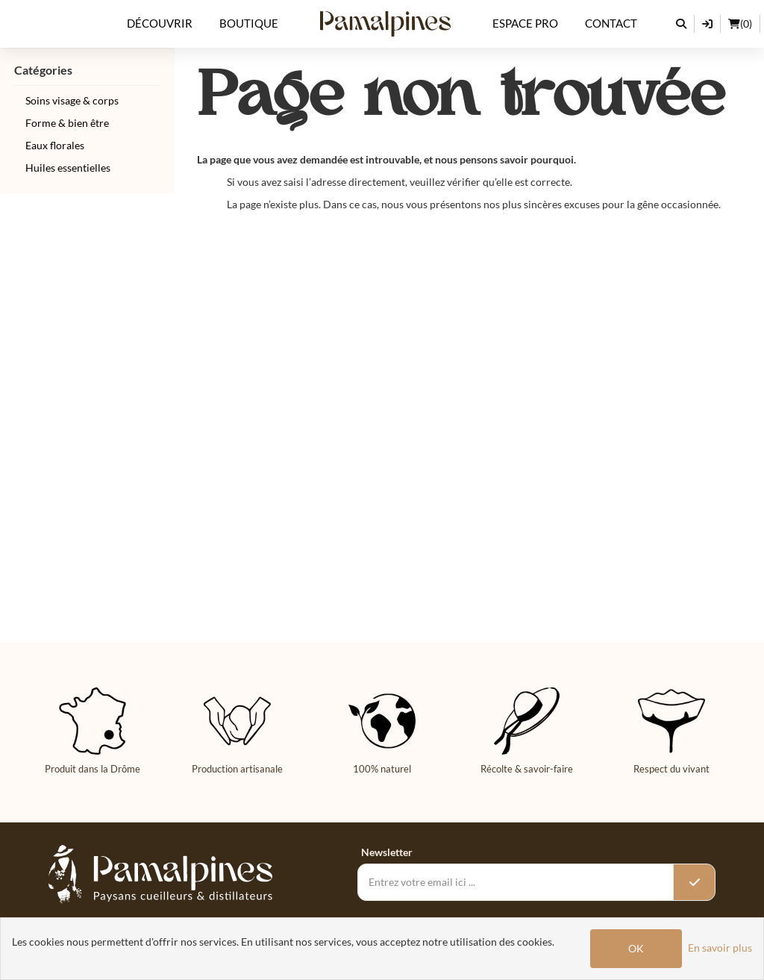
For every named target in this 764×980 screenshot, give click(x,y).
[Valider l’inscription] (694, 882)
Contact (611, 23)
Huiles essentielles (67, 167)
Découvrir (159, 23)
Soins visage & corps (72, 100)
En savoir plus (720, 947)
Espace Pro (525, 23)
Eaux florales (54, 145)
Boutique (248, 23)
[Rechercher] (681, 24)
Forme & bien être (67, 122)
